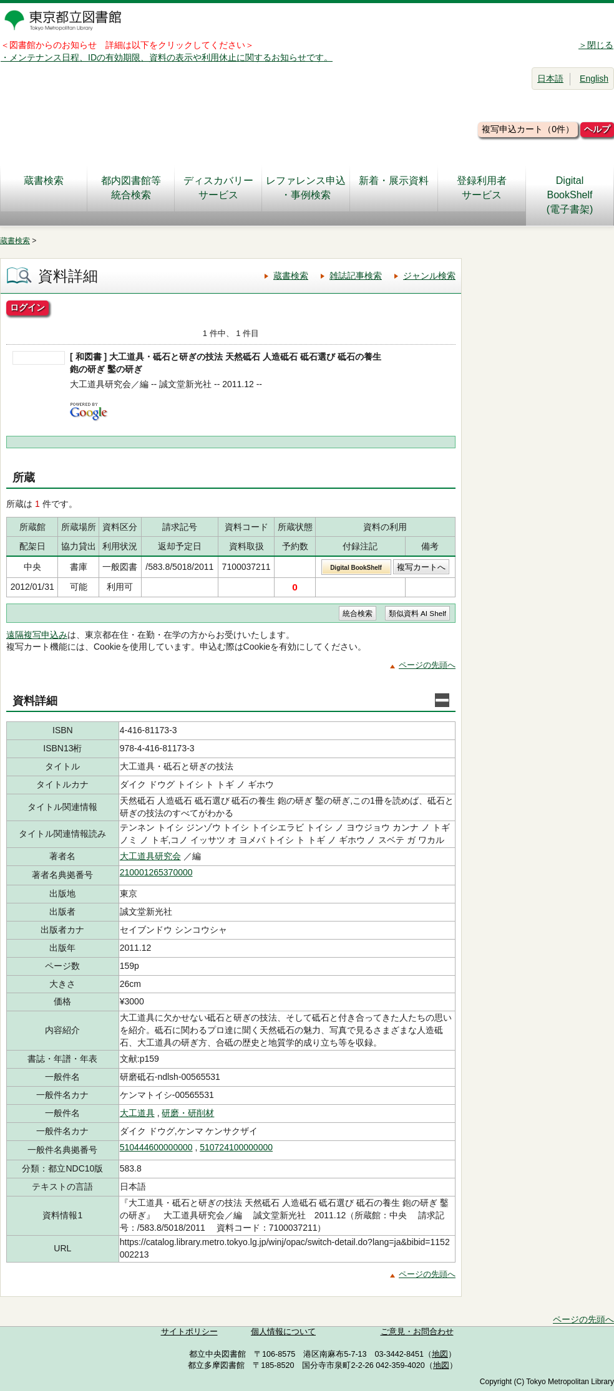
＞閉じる (595, 45)
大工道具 (137, 1113)
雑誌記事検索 (355, 276)
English (594, 79)
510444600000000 (156, 1147)
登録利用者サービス (482, 187)
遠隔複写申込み (36, 635)
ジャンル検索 (429, 276)
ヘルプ (597, 129)
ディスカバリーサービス (218, 187)
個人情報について (283, 1331)
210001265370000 (156, 872)
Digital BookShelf (356, 567)
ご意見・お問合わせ (417, 1331)
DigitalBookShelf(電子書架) (570, 194)
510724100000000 (236, 1147)
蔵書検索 (44, 187)
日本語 (550, 79)
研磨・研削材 (188, 1113)
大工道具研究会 (150, 856)
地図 (440, 1354)
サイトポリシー (189, 1331)
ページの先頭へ (427, 665)
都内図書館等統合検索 (131, 187)
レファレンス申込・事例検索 (306, 187)
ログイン (27, 307)
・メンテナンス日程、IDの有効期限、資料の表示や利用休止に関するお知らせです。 (167, 57)
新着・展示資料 (394, 187)
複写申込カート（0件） (528, 129)
